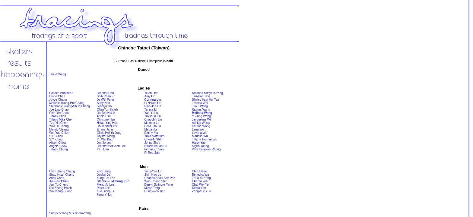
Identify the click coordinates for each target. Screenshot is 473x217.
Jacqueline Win (202, 119)
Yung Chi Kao (106, 178)
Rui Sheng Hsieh (60, 188)
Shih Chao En (106, 96)
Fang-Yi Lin (104, 194)
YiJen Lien (151, 93)
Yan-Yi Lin (151, 113)
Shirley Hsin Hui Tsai (206, 99)
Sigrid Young (200, 146)
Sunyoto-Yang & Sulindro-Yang (70, 213)
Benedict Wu (200, 174)
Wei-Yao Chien (59, 132)
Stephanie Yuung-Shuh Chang (69, 106)
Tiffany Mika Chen (61, 119)
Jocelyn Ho (104, 106)
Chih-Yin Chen (59, 113)
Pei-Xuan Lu (152, 126)
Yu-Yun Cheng (59, 126)
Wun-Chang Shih (155, 181)
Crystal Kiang (106, 136)
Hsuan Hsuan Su (155, 146)
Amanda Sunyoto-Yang (207, 93)
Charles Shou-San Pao (159, 178)
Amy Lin (149, 96)
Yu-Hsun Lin (152, 116)
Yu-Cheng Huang (60, 191)
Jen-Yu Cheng (58, 184)
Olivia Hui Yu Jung (109, 132)
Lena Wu (198, 129)
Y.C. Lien (103, 149)
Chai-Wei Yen (201, 184)
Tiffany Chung (58, 149)
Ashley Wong (201, 122)
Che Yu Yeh (200, 181)
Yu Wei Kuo (105, 139)
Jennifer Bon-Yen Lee (111, 146)
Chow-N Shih (153, 139)
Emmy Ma (151, 132)
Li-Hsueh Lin (152, 103)
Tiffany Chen (57, 116)
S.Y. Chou (55, 139)
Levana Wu (199, 132)
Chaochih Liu (153, 119)
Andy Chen (56, 178)
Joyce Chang (58, 99)
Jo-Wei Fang (105, 99)
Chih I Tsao (199, 171)
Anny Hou (103, 103)
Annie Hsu (104, 116)
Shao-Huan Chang (61, 174)
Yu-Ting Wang (201, 116)
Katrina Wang (201, 109)
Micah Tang (152, 188)
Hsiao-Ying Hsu (107, 122)
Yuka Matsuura (154, 136)
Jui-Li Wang (200, 106)
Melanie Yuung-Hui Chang (66, 103)
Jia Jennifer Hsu (108, 126)
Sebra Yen (199, 188)
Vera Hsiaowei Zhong (206, 149)
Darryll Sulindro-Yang (158, 184)
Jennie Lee (104, 142)
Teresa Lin (151, 109)
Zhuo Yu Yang (201, 178)
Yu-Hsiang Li (105, 191)
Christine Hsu (106, 119)
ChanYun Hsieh (107, 109)
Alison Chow (57, 142)
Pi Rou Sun (152, 152)
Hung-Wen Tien (154, 191)
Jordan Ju (103, 174)
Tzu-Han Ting (201, 96)
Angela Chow (58, 146)
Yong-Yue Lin (153, 171)
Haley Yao (198, 142)
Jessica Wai (200, 103)
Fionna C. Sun (154, 149)
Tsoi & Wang (57, 74)
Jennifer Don (105, 93)
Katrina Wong (201, 126)
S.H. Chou (56, 136)
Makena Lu (151, 122)
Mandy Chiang (58, 129)
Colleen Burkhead (61, 93)
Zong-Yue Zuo (201, 191)
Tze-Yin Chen (58, 122)
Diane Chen (57, 96)
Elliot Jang (104, 171)
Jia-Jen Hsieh (106, 113)
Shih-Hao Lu (152, 174)
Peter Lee (103, 188)
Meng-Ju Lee (105, 184)
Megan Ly (151, 129)
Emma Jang (105, 129)
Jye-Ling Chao (58, 109)
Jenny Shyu (152, 142)
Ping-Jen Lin (152, 106)
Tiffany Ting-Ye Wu (204, 139)
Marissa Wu (200, 136)
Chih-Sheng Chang (62, 171)
